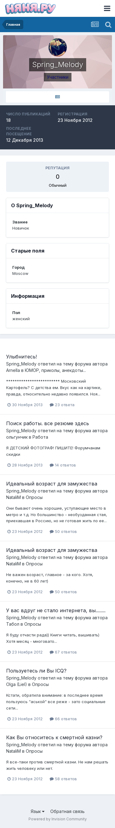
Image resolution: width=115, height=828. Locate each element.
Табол (12, 624)
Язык (37, 811)
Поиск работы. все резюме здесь (47, 423)
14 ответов (63, 465)
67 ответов (63, 652)
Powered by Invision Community (58, 819)
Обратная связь (67, 811)
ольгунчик (17, 437)
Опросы (34, 497)
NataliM (13, 497)
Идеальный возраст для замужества (51, 484)
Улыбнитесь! (21, 357)
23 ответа (62, 404)
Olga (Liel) (16, 684)
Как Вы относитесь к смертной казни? (54, 737)
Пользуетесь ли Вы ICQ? (36, 671)
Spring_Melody (21, 363)
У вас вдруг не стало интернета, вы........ (55, 610)
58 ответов (63, 778)
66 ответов (63, 718)
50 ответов (63, 531)
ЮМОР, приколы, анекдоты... (55, 370)
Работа (40, 437)
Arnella (13, 370)
